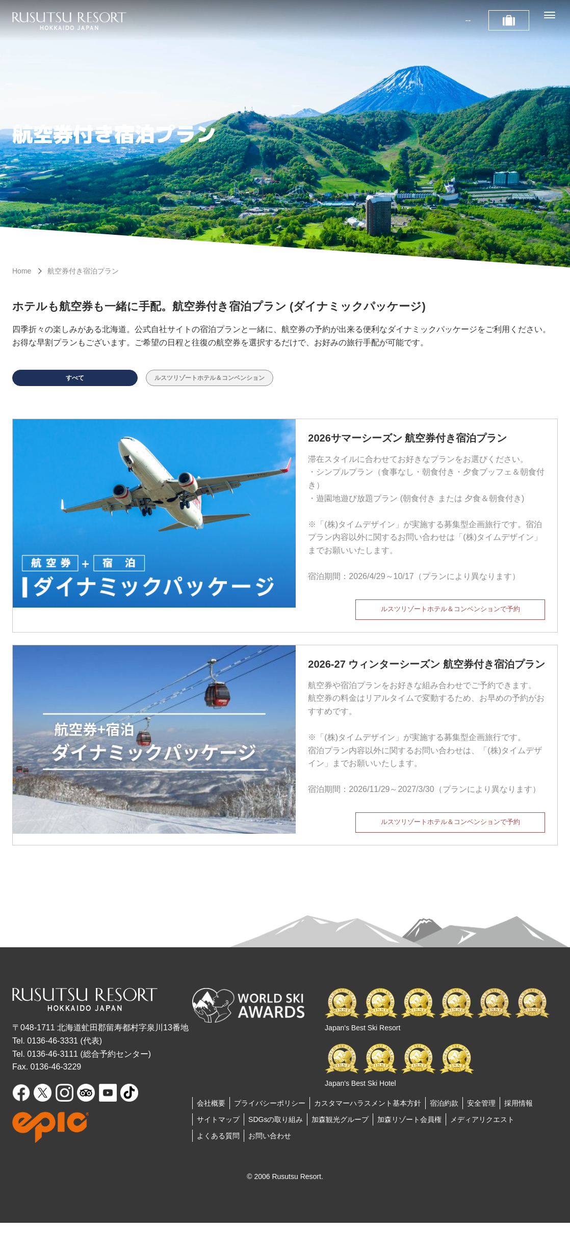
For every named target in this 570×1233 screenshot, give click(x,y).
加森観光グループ (340, 1130)
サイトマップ (218, 1130)
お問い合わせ (269, 1146)
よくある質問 (218, 1146)
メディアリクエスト (482, 1130)
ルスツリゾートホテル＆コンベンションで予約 (450, 617)
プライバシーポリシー (269, 1113)
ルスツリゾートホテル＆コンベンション (227, 380)
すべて (75, 380)
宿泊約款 (444, 1113)
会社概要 (211, 1113)
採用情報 (518, 1113)
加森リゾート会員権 (409, 1130)
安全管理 (481, 1113)
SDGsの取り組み (275, 1130)
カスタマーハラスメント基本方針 (367, 1113)
